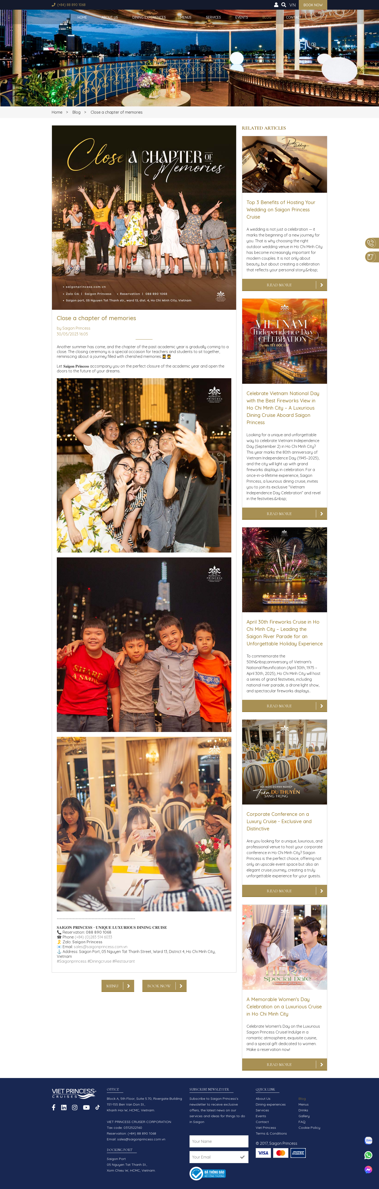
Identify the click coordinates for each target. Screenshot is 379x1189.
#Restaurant (123, 961)
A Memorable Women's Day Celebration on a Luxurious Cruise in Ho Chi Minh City (284, 1006)
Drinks (303, 1110)
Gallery (304, 1116)
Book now (313, 5)
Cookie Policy (309, 1127)
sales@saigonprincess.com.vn (100, 946)
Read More (279, 285)
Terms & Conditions (271, 1133)
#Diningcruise (99, 961)
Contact (294, 17)
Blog (266, 17)
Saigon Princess (87, 941)
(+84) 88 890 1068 (71, 5)
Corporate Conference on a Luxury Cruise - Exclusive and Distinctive (279, 821)
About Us (110, 17)
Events (241, 17)
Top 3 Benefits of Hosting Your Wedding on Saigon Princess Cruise (281, 209)
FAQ (302, 1122)
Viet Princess (266, 1127)
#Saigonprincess (72, 961)
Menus (185, 17)
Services (213, 17)
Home (82, 17)
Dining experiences (149, 17)
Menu (112, 986)
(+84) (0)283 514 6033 (93, 937)
